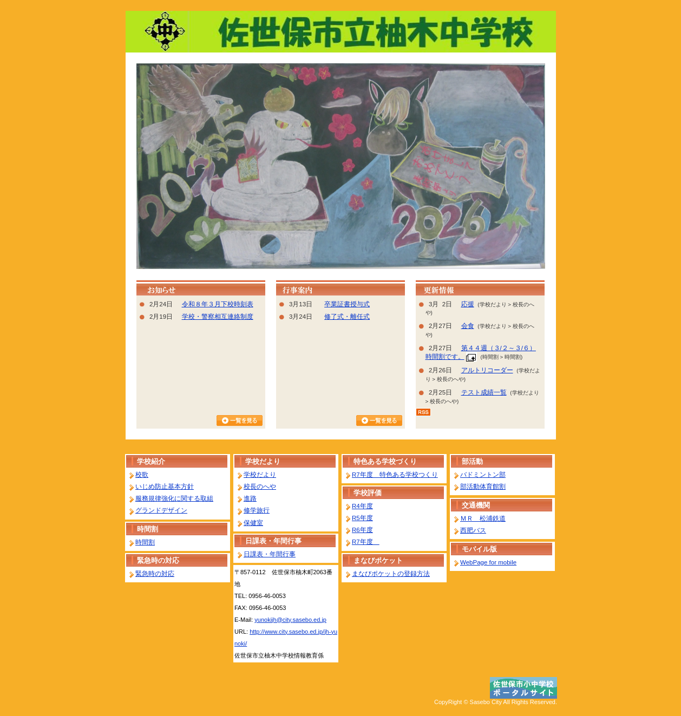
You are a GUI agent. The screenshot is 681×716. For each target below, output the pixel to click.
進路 (250, 498)
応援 (467, 304)
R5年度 (362, 518)
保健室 (253, 523)
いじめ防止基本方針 (164, 486)
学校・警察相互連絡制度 (217, 316)
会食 (467, 326)
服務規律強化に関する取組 (174, 498)
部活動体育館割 (483, 486)
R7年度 (365, 541)
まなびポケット (378, 560)
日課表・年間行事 (273, 541)
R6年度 (362, 530)
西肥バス (473, 530)
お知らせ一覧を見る (240, 420)
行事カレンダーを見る (379, 420)
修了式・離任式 (347, 316)
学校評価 (367, 493)
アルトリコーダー (487, 370)
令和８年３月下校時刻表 (217, 304)
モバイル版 (479, 549)
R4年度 (362, 506)
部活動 (472, 461)
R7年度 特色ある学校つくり (395, 474)
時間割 (147, 529)
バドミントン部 (483, 474)
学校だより (262, 461)
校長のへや (260, 486)
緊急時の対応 (158, 560)
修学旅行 (257, 510)
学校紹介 (151, 461)
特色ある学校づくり (385, 461)
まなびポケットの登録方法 (391, 573)
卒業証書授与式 (347, 304)
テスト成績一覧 (484, 392)
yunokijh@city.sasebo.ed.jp (290, 619)
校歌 (141, 474)
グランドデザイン (161, 510)
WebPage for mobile (488, 562)
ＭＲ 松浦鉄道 (483, 518)
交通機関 (476, 505)
